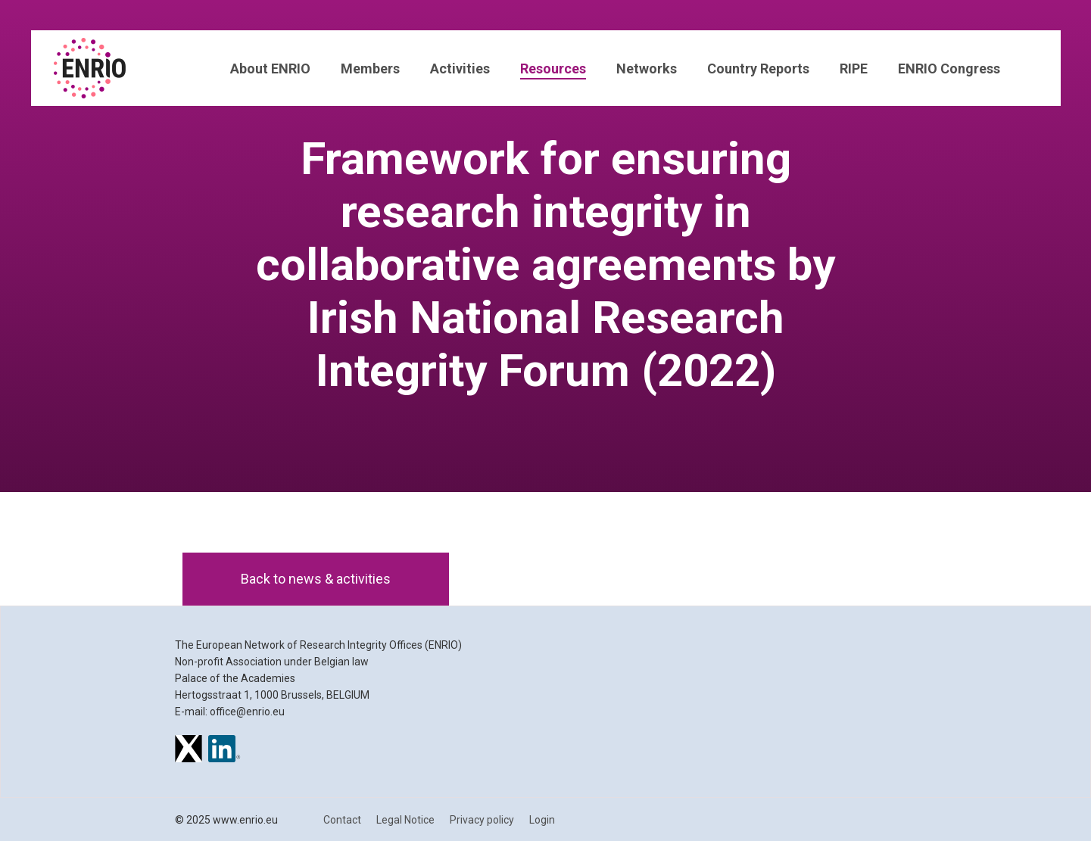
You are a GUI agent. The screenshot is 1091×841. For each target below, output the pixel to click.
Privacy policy (482, 820)
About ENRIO (270, 68)
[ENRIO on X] (188, 751)
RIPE (854, 68)
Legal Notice (405, 820)
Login (542, 820)
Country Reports (758, 68)
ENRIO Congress (949, 68)
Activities (460, 68)
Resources (553, 68)
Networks (646, 68)
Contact (342, 820)
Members (370, 68)
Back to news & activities (316, 579)
